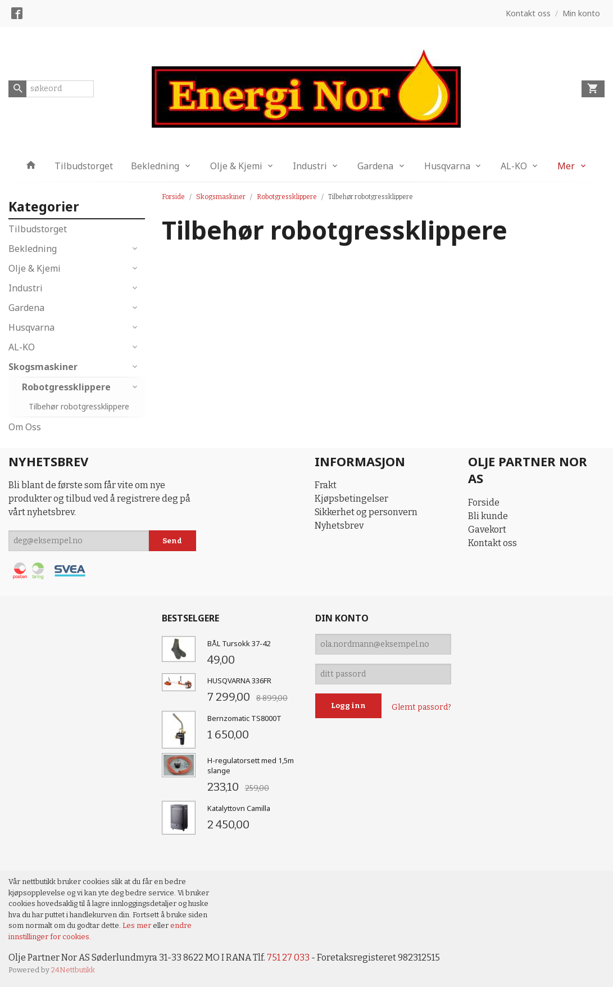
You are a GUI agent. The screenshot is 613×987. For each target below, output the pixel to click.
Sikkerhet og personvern (366, 512)
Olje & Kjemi (236, 166)
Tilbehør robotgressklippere (79, 406)
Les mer (137, 925)
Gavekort (487, 529)
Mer (566, 166)
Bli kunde (488, 516)
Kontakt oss (492, 543)
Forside (173, 197)
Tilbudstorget (84, 166)
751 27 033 (288, 957)
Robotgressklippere (66, 387)
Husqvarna (447, 166)
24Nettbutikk (73, 970)
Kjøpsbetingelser (351, 498)
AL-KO (514, 166)
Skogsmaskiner (43, 366)
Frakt (326, 485)
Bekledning (155, 166)
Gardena (375, 166)
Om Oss (24, 427)
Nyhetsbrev (339, 525)
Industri (310, 166)
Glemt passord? (421, 707)
